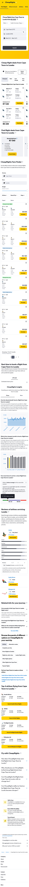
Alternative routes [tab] (13, 641)
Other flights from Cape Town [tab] (9, 659)
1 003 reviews (12, 591)
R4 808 (13, 19)
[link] (12, 154)
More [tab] (21, 395)
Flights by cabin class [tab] (7, 652)
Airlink (10, 527)
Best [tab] (11, 78)
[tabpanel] (14, 451)
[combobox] (6, 23)
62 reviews (11, 579)
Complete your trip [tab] (7, 645)
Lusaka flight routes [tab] (20, 652)
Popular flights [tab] (6, 663)
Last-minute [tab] (16, 79)
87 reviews (11, 532)
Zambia (7, 850)
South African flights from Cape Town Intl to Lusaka (14, 672)
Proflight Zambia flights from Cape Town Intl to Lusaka (13, 678)
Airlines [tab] (4, 641)
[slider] (27, 191)
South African (12, 574)
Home (2, 850)
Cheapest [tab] (4, 78)
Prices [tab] (7, 395)
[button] (2, 2)
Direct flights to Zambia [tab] (8, 649)
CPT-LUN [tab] (14, 378)
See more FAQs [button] (14, 628)
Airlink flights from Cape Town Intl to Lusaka (12, 675)
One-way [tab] (23, 79)
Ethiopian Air (12, 586)
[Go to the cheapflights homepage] (11, 2)
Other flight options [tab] (7, 656)
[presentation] (17, 19)
